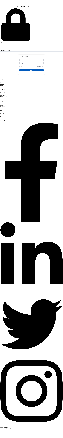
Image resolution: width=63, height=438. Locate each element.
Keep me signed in (24, 66)
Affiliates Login (2, 118)
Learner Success (3, 95)
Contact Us (2, 104)
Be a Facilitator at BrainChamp (5, 98)
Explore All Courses (24, 6)
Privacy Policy (2, 106)
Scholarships (2, 94)
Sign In (31, 70)
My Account (2, 116)
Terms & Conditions (3, 108)
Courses (1, 85)
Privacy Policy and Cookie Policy (6, 429)
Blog (28, 6)
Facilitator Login (3, 115)
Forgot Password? (40, 66)
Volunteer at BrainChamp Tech (5, 96)
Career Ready (2, 92)
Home (1, 83)
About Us (18, 6)
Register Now (36, 73)
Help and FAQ (2, 105)
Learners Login (2, 114)
